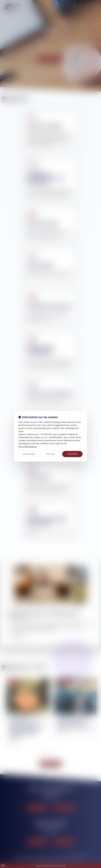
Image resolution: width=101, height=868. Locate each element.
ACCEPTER (72, 454)
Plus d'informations (27, 446)
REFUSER (50, 454)
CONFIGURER (28, 454)
